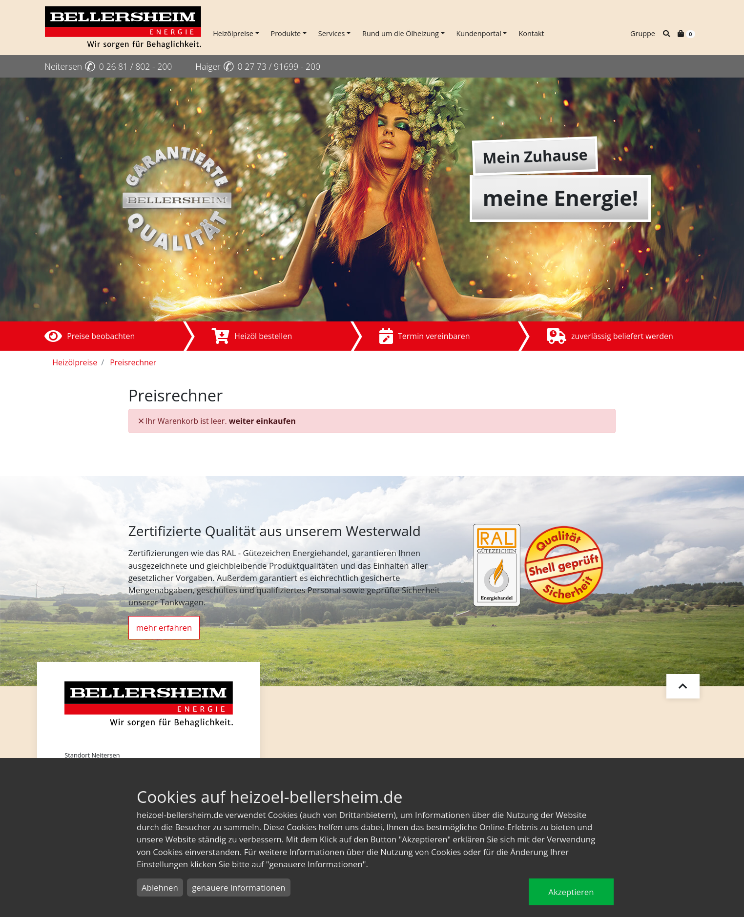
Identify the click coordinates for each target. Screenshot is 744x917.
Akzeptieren (571, 891)
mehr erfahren (164, 627)
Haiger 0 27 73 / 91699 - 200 (257, 66)
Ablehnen (160, 887)
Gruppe (642, 33)
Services (331, 33)
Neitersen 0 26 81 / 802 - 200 (108, 66)
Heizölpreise (233, 33)
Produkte (286, 33)
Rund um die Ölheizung (400, 33)
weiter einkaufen (262, 421)
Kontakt (531, 33)
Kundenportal (478, 33)
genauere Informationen (238, 887)
